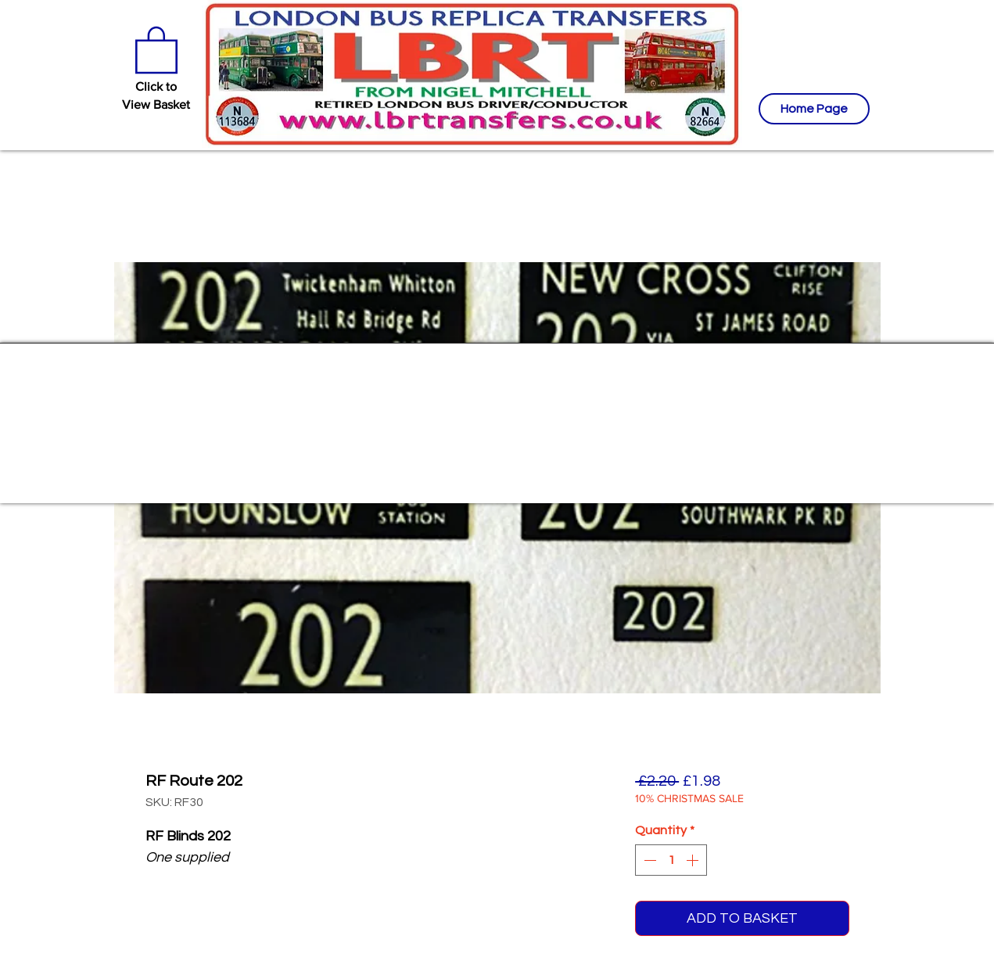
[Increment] (694, 860)
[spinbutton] (671, 860)
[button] (156, 48)
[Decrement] (648, 860)
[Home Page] (814, 108)
